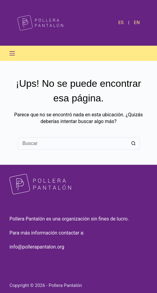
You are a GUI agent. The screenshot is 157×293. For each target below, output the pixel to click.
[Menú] (12, 53)
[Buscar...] (72, 143)
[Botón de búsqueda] (133, 143)
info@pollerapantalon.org (36, 247)
